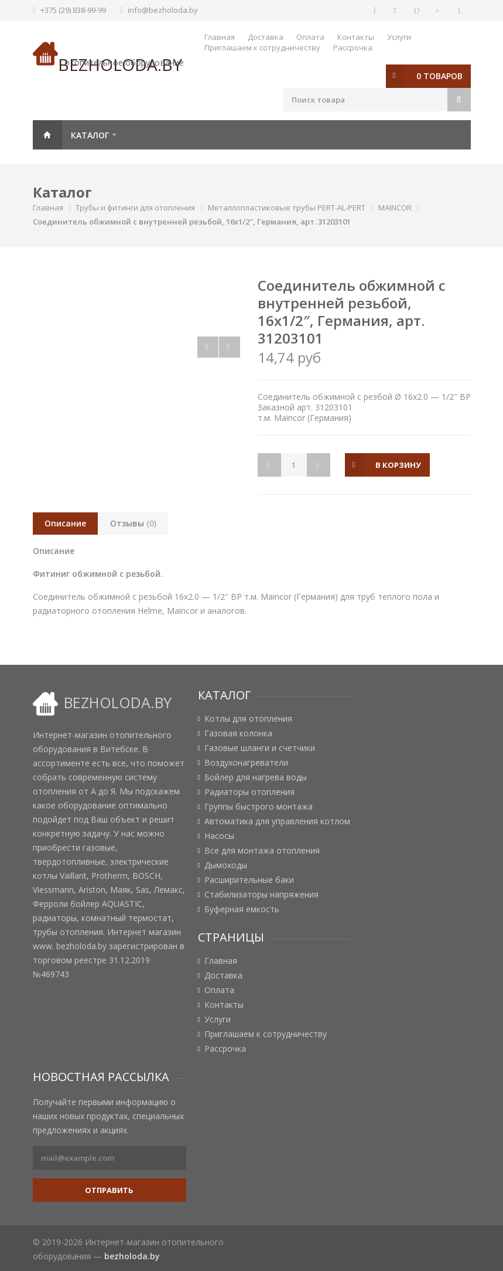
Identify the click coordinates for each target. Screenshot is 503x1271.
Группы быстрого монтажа (258, 806)
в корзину (399, 465)
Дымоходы (225, 865)
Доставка (265, 37)
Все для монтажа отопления (262, 850)
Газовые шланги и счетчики (259, 748)
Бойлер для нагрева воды (255, 777)
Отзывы (133, 523)
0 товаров (439, 75)
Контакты (355, 37)
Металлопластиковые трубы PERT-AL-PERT (286, 207)
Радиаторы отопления (249, 792)
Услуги (399, 37)
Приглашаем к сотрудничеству (262, 47)
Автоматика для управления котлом (277, 821)
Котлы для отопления (248, 718)
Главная (219, 37)
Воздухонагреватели (246, 762)
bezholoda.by (132, 1256)
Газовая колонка (238, 733)
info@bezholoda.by (163, 10)
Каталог (90, 135)
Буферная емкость (241, 909)
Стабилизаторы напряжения (261, 894)
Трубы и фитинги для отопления (135, 207)
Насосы (219, 836)
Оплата (310, 37)
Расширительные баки (249, 880)
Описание (65, 523)
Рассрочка (352, 47)
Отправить (109, 1190)
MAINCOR (395, 207)
